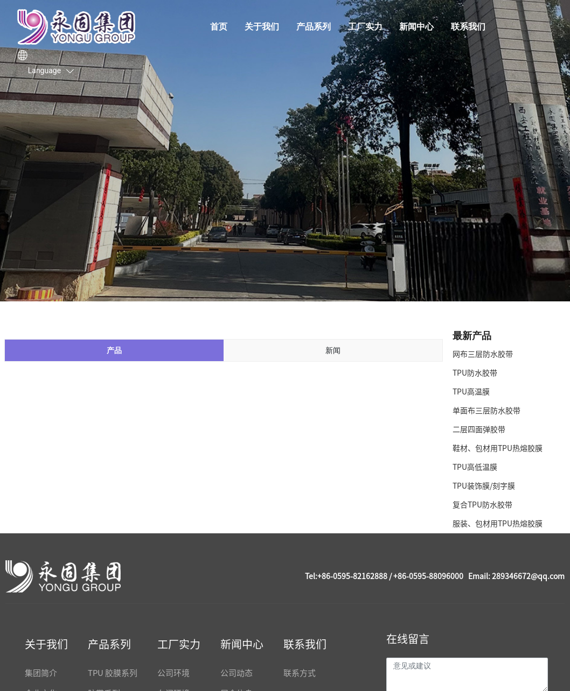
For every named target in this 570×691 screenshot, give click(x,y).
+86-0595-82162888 (352, 576)
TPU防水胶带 (475, 373)
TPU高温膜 (471, 392)
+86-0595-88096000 (428, 576)
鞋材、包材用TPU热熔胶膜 (498, 448)
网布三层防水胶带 (483, 354)
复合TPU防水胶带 (482, 505)
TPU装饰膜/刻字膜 (484, 486)
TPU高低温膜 (475, 467)
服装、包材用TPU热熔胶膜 (498, 523)
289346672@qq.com (528, 576)
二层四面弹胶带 (479, 429)
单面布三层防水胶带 (486, 410)
